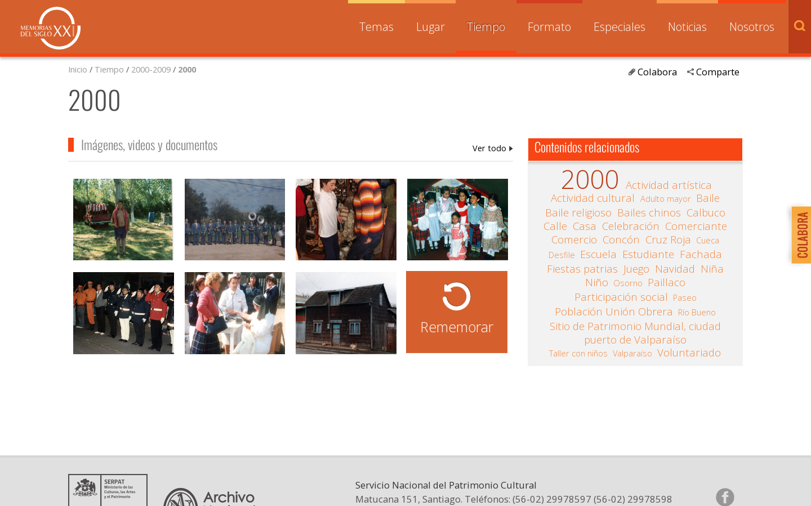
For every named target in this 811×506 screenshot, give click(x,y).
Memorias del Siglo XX (50, 28)
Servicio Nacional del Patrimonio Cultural (446, 484)
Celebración (631, 226)
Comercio (574, 239)
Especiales (619, 26)
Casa (584, 226)
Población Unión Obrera (614, 311)
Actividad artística (669, 185)
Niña (712, 268)
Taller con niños (578, 353)
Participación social (621, 297)
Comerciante (696, 226)
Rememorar (456, 326)
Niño (596, 282)
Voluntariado (689, 352)
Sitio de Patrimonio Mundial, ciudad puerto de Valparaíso (635, 332)
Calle (555, 226)
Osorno (628, 282)
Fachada (701, 254)
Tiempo (486, 26)
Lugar (430, 26)
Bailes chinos (649, 212)
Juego (636, 268)
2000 (187, 69)
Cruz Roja (668, 239)
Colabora (657, 71)
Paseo (685, 297)
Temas (376, 26)
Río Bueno (697, 312)
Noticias (687, 26)
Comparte (717, 71)
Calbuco (706, 212)
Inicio (77, 69)
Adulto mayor (665, 198)
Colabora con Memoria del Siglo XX (798, 234)
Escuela (598, 254)
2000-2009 (151, 69)
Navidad (675, 268)
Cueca (707, 240)
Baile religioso (578, 212)
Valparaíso (632, 353)
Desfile (562, 254)
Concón (621, 239)
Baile (708, 198)
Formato (549, 26)
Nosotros (751, 26)
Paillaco (666, 282)
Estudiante (648, 254)
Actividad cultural (593, 198)
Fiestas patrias (582, 268)
